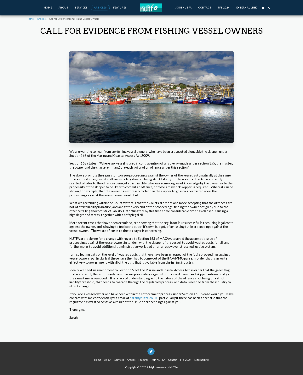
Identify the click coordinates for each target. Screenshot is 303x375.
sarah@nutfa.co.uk (143, 298)
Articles (41, 18)
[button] (263, 7)
